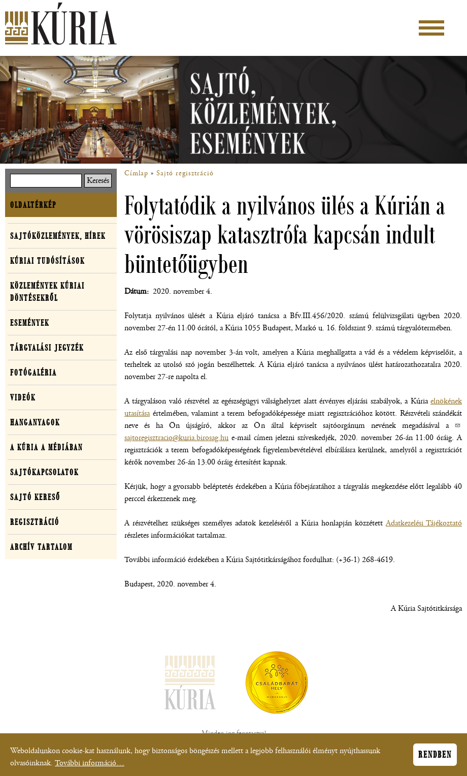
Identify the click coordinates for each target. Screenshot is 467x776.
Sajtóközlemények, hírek (58, 235)
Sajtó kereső (35, 497)
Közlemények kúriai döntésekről (47, 291)
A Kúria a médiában (46, 447)
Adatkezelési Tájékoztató (424, 523)
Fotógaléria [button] (33, 372)
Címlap (136, 173)
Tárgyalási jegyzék (47, 347)
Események (29, 322)
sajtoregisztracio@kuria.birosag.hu (176, 437)
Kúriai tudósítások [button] (47, 260)
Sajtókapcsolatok (44, 472)
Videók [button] (23, 397)
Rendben (435, 756)
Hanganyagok (35, 422)
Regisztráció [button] (34, 521)
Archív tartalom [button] (41, 546)
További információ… (89, 764)
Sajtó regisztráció (185, 173)
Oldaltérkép (33, 204)
